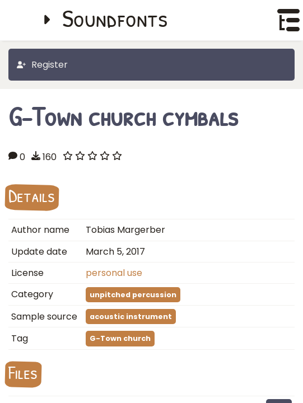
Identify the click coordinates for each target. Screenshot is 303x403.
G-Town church (120, 338)
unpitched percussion (133, 294)
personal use (114, 272)
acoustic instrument (131, 316)
